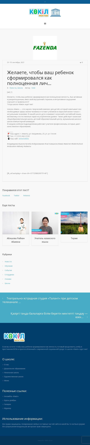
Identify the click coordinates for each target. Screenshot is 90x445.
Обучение (9, 266)
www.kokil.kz (24, 138)
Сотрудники (9, 275)
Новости (12, 88)
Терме (74, 238)
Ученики (8, 279)
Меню (6, 380)
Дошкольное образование (14, 368)
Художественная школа (13, 376)
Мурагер (7, 408)
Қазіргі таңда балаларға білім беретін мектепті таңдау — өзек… (49, 315)
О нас (6, 364)
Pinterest (26, 195)
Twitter (16, 195)
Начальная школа (11, 372)
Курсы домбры (10, 400)
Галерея (7, 404)
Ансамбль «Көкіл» (11, 396)
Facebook (6, 195)
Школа (20, 88)
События (8, 270)
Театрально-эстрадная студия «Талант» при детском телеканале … (40, 300)
